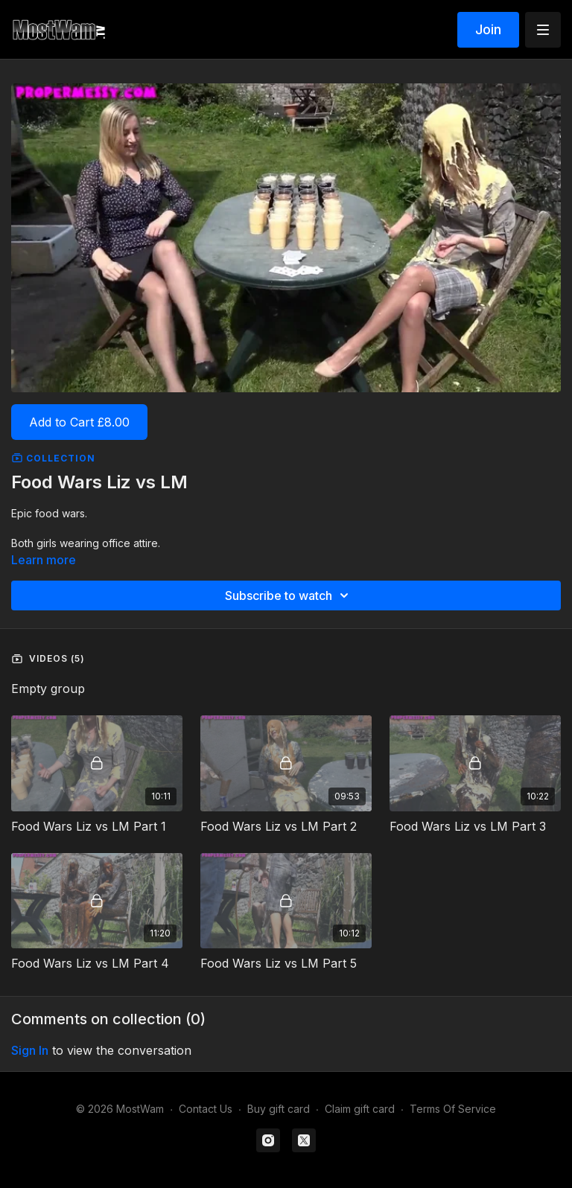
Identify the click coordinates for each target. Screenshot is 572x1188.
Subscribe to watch (289, 595)
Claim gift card (360, 1108)
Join (488, 29)
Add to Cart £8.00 (79, 422)
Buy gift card (278, 1108)
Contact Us (205, 1108)
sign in (29, 1050)
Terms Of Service (453, 1108)
